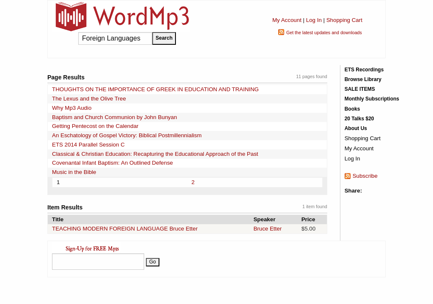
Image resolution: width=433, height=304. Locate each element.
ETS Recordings (364, 70)
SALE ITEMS (360, 89)
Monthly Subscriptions (372, 99)
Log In (314, 20)
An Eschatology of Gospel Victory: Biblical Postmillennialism (127, 135)
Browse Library (363, 79)
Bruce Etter (267, 228)
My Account (286, 20)
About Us (356, 128)
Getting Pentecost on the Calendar (95, 126)
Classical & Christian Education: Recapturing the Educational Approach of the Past (155, 154)
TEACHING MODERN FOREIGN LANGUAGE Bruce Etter (124, 228)
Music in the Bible (74, 172)
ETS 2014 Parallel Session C (88, 144)
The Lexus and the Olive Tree (89, 98)
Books (352, 109)
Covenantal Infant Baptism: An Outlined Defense (112, 163)
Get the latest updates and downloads (324, 32)
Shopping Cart (344, 20)
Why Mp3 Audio (71, 108)
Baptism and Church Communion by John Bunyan (114, 117)
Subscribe (365, 176)
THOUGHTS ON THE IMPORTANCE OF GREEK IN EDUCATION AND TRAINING (155, 89)
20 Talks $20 (359, 119)
